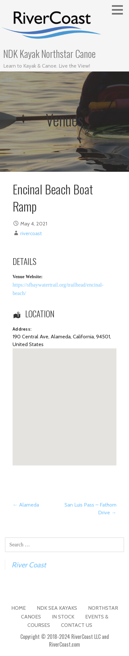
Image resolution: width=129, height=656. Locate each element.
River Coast (29, 564)
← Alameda (26, 505)
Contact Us (76, 625)
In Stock (63, 617)
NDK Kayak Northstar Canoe (49, 53)
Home (18, 608)
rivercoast (31, 233)
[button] (119, 9)
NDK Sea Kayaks (57, 608)
